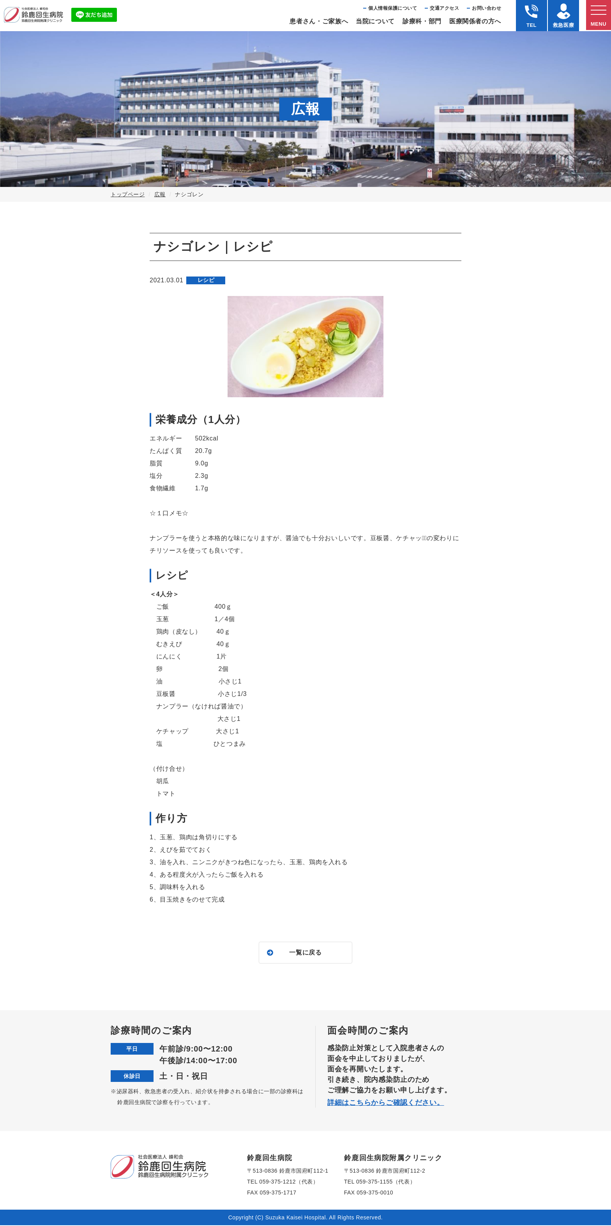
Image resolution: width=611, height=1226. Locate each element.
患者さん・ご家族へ (319, 21)
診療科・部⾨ (422, 21)
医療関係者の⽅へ (475, 21)
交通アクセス (444, 8)
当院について (375, 21)
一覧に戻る (305, 952)
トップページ (128, 194)
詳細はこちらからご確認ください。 (385, 1103)
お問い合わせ (486, 8)
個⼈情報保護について (392, 8)
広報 (160, 194)
